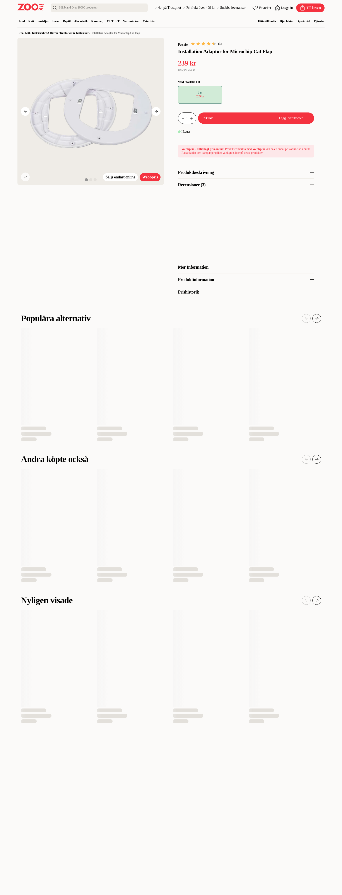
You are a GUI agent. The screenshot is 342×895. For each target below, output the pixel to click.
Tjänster (319, 21)
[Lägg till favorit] (25, 177)
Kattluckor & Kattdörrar (74, 33)
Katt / (28, 33)
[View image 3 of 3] (95, 179)
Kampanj (97, 21)
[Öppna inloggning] (284, 7)
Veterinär (149, 21)
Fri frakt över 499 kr (199, 7)
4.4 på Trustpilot (168, 7)
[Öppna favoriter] (262, 7)
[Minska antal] (193, 118)
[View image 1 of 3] (86, 179)
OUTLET (113, 21)
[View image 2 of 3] (90, 179)
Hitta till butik (267, 21)
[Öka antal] (181, 118)
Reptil (67, 21)
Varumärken (131, 21)
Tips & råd (303, 21)
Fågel (55, 21)
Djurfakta (286, 21)
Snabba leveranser (231, 7)
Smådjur (43, 21)
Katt (31, 21)
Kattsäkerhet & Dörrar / (46, 33)
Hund (21, 21)
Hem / (21, 33)
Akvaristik (81, 21)
